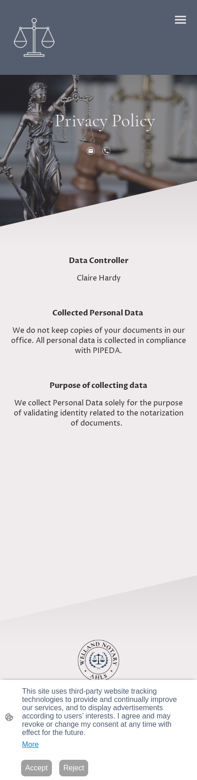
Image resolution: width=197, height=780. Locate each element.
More (30, 744)
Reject (73, 768)
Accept (36, 768)
